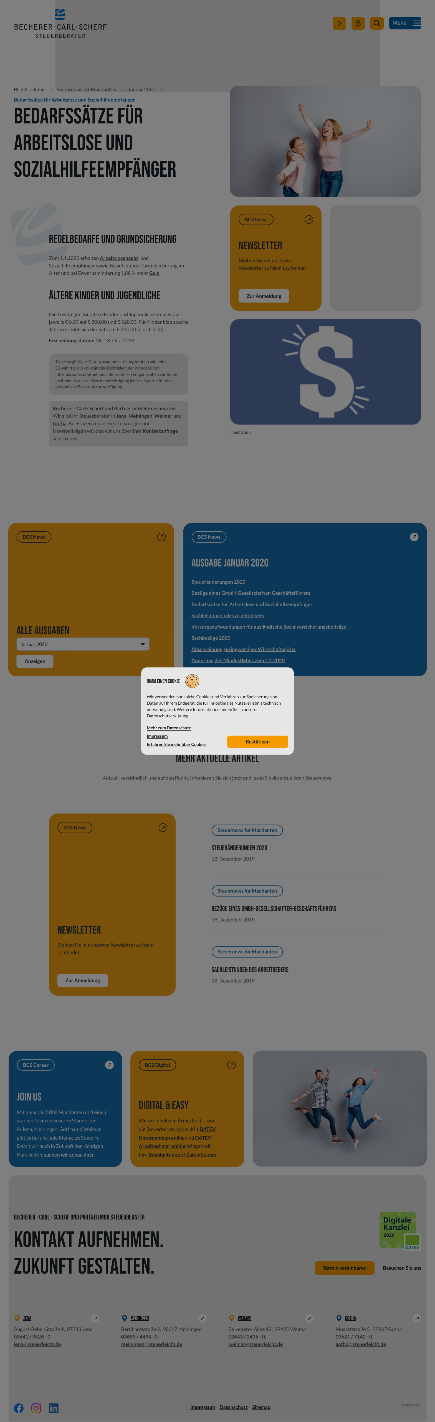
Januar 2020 (142, 89)
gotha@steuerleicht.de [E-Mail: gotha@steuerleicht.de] (361, 1345)
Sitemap (261, 1408)
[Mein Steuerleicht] (357, 25)
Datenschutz (233, 1408)
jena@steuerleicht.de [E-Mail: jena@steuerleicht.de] (37, 1345)
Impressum (202, 1408)
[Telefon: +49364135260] (32, 1337)
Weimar (163, 416)
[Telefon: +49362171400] (354, 1337)
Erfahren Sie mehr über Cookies (176, 744)
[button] (376, 25)
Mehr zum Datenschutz (169, 727)
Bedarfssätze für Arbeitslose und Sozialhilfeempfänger (74, 100)
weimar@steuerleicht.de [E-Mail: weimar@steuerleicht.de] (255, 1345)
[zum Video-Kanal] (338, 25)
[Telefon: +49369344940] (139, 1337)
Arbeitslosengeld (119, 258)
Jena (121, 416)
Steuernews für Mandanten (86, 89)
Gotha (60, 423)
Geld (154, 273)
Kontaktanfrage (160, 431)
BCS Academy (29, 89)
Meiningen (140, 416)
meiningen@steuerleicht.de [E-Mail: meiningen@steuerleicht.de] (151, 1345)
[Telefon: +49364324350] (246, 1337)
